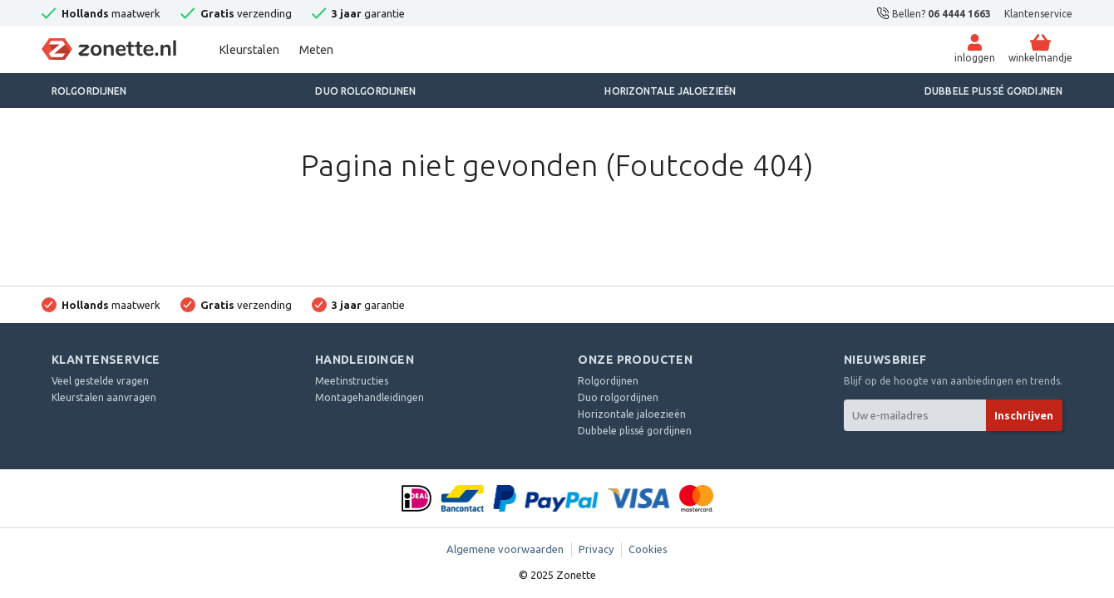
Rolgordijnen (89, 91)
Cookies (648, 549)
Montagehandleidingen (369, 397)
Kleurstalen (249, 49)
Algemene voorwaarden (505, 549)
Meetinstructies (351, 380)
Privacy (596, 549)
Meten (316, 49)
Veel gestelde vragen (100, 380)
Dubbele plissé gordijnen (993, 91)
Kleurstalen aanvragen (104, 397)
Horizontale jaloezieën (670, 91)
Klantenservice (1038, 13)
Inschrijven (1023, 415)
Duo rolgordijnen (365, 91)
